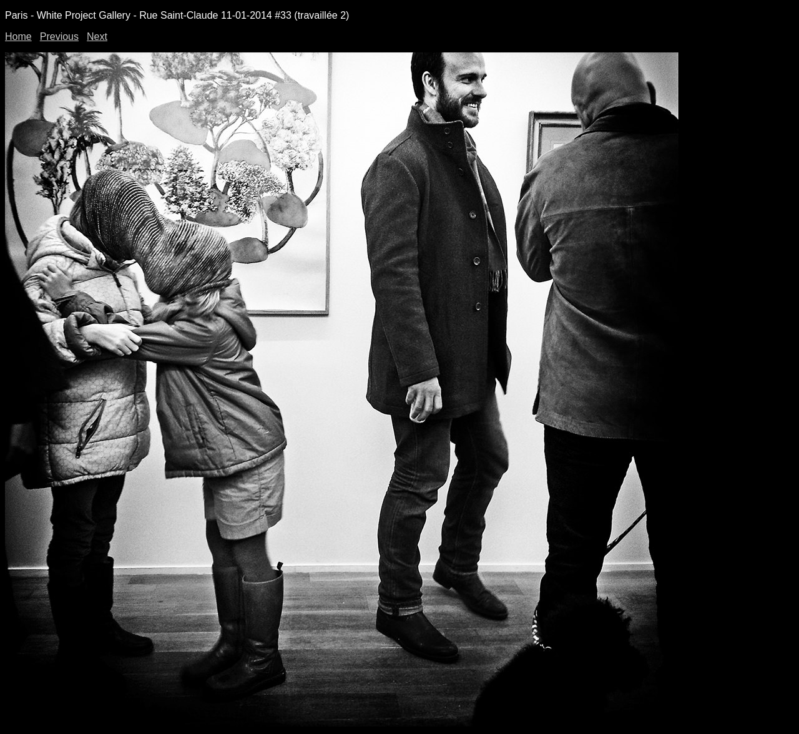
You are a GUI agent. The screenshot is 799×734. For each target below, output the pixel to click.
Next (97, 36)
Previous (59, 36)
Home (18, 36)
